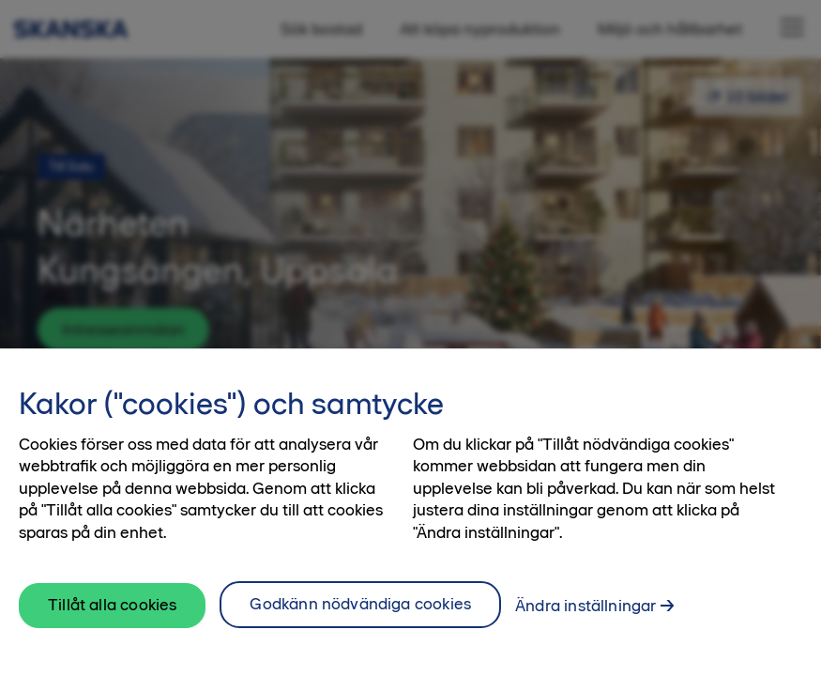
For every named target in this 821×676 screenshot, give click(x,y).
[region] (410, 512)
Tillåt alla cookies (112, 604)
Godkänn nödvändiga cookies (360, 603)
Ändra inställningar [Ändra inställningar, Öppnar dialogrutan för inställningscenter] (585, 605)
